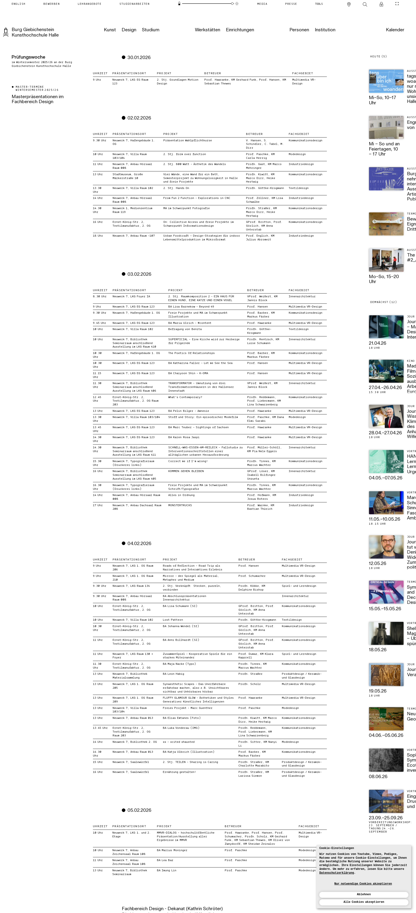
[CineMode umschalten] (397, 3)
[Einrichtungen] (239, 30)
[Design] (128, 30)
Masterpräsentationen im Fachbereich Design (38, 99)
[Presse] (291, 3)
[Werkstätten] (207, 30)
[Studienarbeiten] (134, 3)
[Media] (262, 3)
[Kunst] (109, 30)
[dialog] (363, 876)
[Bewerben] (51, 3)
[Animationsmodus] (237, 3)
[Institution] (324, 30)
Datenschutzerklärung (336, 873)
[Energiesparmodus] (179, 3)
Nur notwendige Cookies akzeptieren (363, 883)
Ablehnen (364, 894)
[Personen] (298, 30)
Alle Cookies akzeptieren (363, 902)
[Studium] (150, 30)
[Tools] (319, 3)
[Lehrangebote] (89, 3)
